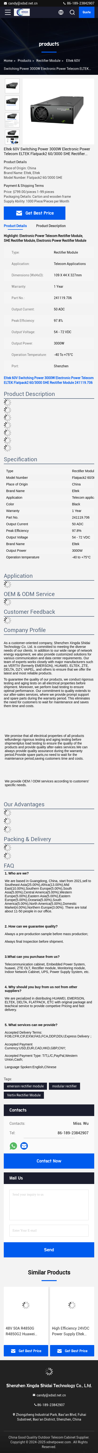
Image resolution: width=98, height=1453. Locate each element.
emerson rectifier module (25, 1086)
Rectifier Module (48, 61)
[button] (13, 142)
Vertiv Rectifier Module (24, 1095)
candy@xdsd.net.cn (21, 3)
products (24, 61)
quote (87, 12)
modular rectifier (64, 1086)
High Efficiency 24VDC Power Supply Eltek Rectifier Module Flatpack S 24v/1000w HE (71, 1331)
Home (8, 61)
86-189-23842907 (78, 3)
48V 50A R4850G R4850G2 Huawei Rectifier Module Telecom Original (20, 1331)
